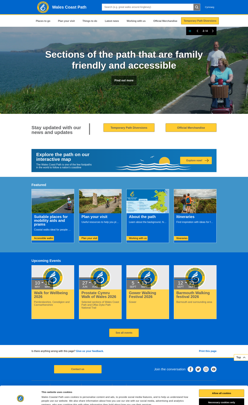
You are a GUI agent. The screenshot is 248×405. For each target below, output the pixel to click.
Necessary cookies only (221, 386)
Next (213, 31)
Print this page (208, 351)
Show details (171, 398)
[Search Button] (196, 7)
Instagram (206, 369)
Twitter (198, 369)
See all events (124, 332)
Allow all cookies (221, 377)
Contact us (77, 369)
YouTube (214, 369)
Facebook (190, 369)
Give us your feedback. (90, 351)
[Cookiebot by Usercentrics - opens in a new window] (20, 398)
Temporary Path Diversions (129, 127)
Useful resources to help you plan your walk (124, 69)
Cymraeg (209, 7)
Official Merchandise (191, 127)
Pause (190, 31)
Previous (197, 31)
